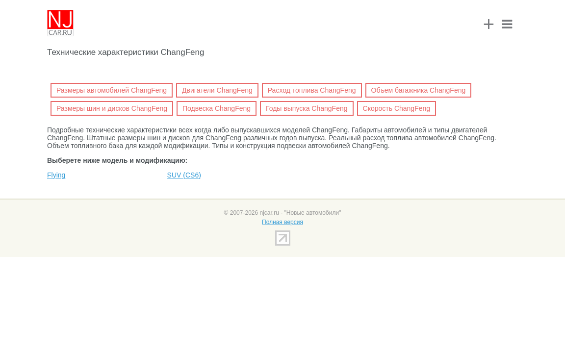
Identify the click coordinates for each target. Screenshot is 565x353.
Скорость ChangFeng (397, 108)
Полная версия (282, 222)
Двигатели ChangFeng (217, 90)
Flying (56, 175)
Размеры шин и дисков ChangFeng (111, 108)
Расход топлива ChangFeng (312, 90)
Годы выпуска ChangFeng (306, 108)
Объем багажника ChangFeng (418, 90)
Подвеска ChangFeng (216, 108)
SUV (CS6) (184, 175)
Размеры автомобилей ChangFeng (111, 90)
